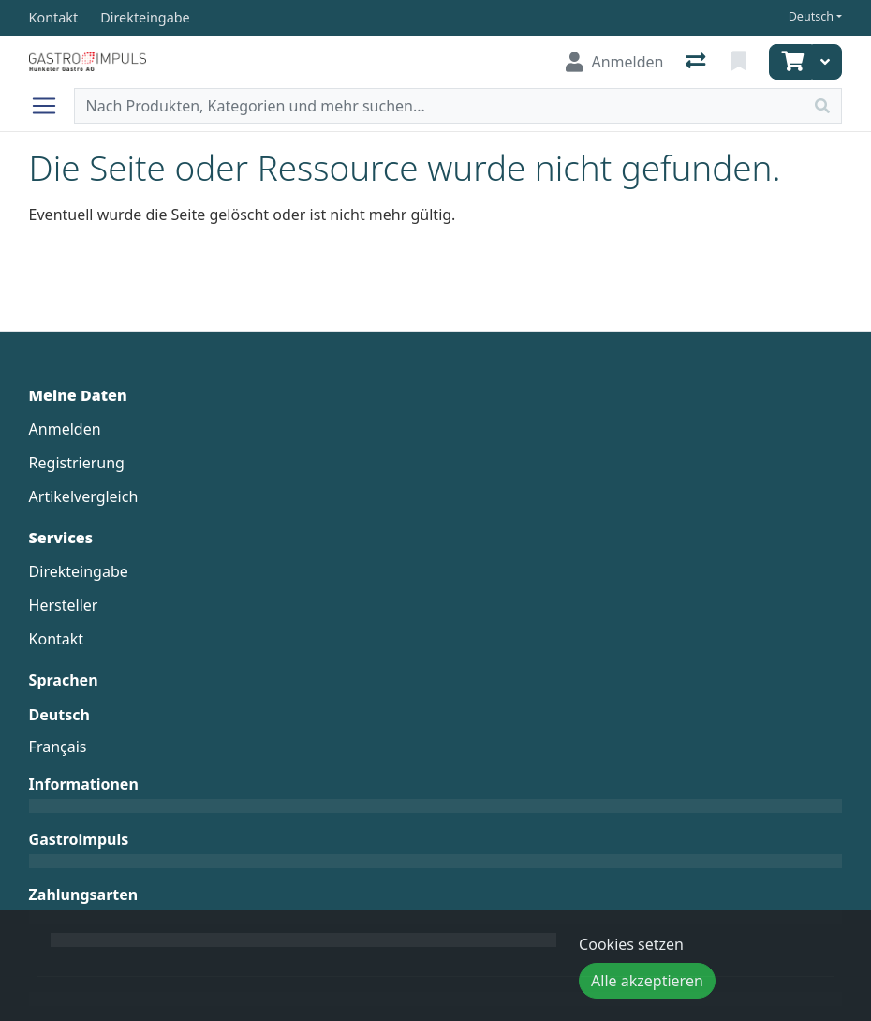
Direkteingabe (78, 571)
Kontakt (56, 639)
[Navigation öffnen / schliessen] (51, 106)
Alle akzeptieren (647, 980)
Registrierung (77, 462)
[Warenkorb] (790, 62)
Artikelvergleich (84, 496)
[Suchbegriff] (439, 106)
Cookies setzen (631, 944)
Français (58, 746)
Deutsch (811, 16)
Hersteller (63, 605)
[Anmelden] (614, 62)
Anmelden (65, 429)
